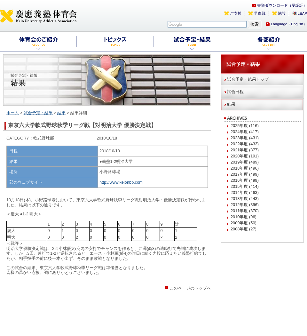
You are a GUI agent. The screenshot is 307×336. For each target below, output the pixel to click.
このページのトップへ (190, 288)
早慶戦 (259, 13)
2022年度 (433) (245, 143)
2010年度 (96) (243, 216)
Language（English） (289, 24)
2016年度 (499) (245, 180)
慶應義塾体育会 (38, 16)
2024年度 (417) (245, 131)
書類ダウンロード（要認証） (282, 5)
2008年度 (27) (243, 229)
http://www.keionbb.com (121, 182)
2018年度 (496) (245, 168)
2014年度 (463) (245, 192)
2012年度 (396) (245, 204)
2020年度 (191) (245, 156)
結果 (61, 112)
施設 (282, 13)
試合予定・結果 (38, 112)
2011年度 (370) (245, 210)
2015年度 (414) (245, 186)
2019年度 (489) (245, 162)
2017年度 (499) (245, 174)
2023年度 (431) (245, 137)
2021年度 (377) (245, 150)
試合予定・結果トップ (248, 79)
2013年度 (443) (245, 198)
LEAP (302, 13)
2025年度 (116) (245, 125)
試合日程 (235, 91)
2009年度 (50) (243, 222)
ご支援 (235, 13)
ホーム (12, 112)
